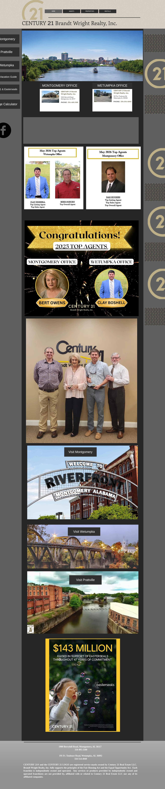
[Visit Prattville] (85, 580)
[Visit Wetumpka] (84, 531)
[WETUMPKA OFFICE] (112, 85)
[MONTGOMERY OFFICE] (60, 85)
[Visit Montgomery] (80, 452)
